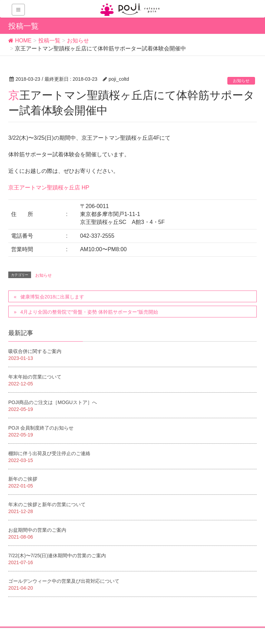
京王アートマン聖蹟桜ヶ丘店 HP (48, 187)
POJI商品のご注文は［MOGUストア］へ (52, 402)
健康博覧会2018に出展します (52, 296)
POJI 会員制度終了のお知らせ (40, 428)
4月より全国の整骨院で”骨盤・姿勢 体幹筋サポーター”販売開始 (89, 312)
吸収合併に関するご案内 (34, 351)
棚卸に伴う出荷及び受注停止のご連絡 (49, 453)
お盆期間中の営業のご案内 (37, 530)
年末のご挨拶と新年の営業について (47, 504)
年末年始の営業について (34, 377)
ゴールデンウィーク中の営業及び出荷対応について (63, 581)
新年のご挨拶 (22, 479)
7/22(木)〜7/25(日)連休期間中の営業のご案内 (57, 555)
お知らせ (241, 80)
